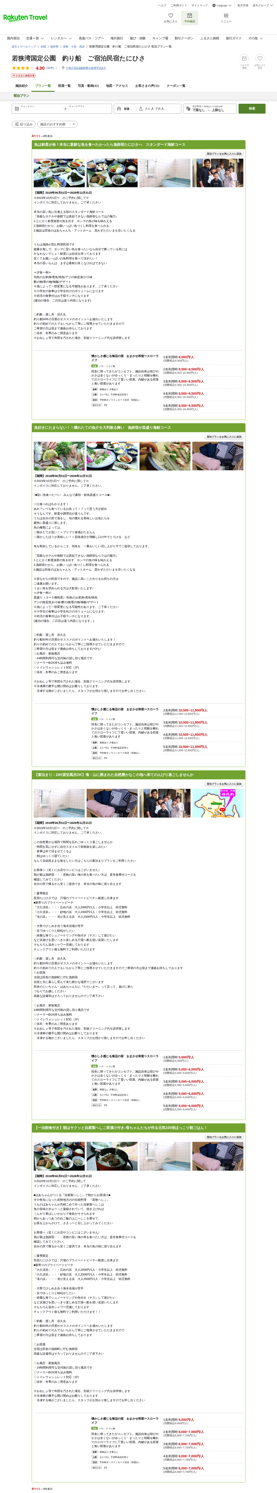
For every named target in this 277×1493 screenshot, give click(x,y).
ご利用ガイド (179, 5)
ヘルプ (162, 5)
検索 (252, 108)
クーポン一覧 (176, 86)
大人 (148, 108)
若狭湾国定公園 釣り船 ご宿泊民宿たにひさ (78, 58)
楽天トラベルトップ (24, 46)
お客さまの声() (147, 86)
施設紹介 (21, 86)
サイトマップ (199, 5)
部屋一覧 (64, 86)
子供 (158, 108)
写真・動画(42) (88, 86)
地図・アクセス (117, 86)
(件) (51, 68)
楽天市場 (242, 5)
